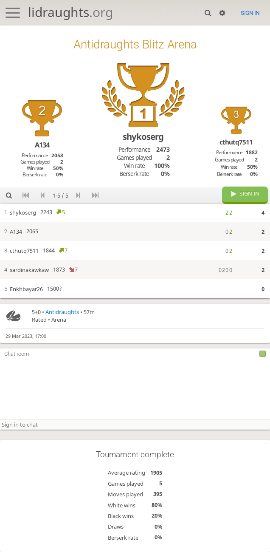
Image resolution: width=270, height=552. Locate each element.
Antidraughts (62, 312)
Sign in (250, 13)
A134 (42, 145)
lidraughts (70, 12)
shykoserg (143, 136)
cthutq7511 (236, 142)
